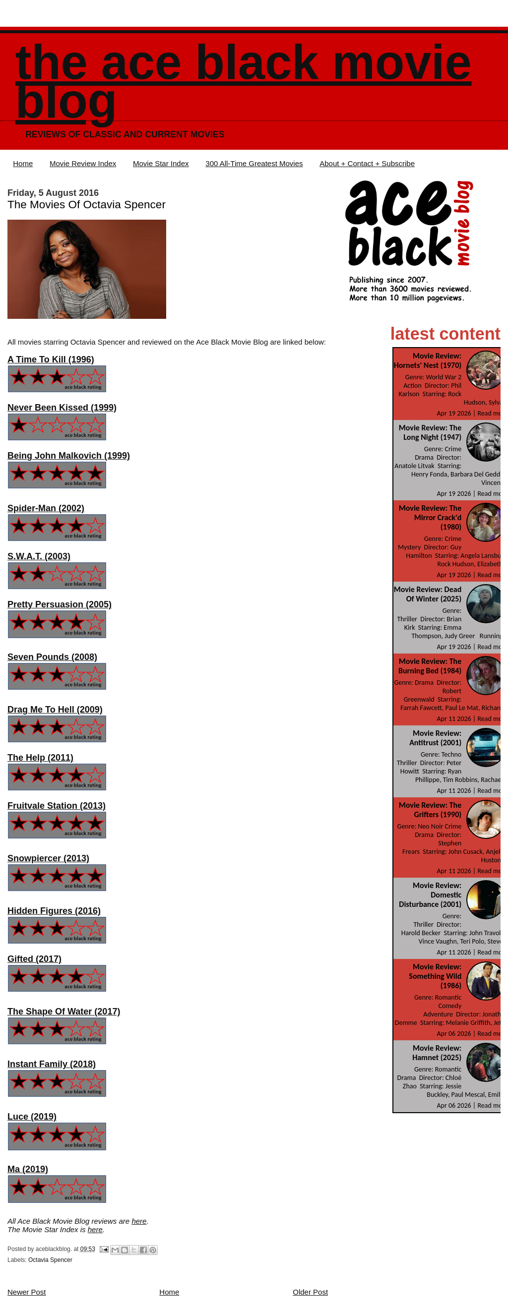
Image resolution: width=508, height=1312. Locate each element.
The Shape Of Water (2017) (63, 1011)
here (138, 1221)
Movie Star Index (161, 163)
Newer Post (26, 1292)
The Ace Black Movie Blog (243, 81)
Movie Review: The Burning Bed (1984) (429, 665)
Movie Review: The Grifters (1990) (430, 809)
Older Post (310, 1292)
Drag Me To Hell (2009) (55, 710)
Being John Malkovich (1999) (68, 456)
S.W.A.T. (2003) (38, 556)
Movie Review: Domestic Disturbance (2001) (430, 895)
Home (23, 163)
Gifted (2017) (34, 959)
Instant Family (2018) (51, 1064)
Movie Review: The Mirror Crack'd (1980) (430, 517)
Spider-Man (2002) (45, 508)
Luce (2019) (32, 1117)
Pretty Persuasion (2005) (59, 604)
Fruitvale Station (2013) (56, 806)
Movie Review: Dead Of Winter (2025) (428, 594)
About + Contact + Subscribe (367, 163)
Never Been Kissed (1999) (62, 408)
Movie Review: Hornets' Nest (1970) (428, 360)
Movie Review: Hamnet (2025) (436, 1052)
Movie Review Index (83, 163)
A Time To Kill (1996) (50, 359)
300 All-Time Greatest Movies (254, 163)
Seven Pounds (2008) (52, 657)
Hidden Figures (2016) (54, 911)
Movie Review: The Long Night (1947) (430, 432)
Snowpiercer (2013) (48, 858)
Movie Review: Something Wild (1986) (435, 976)
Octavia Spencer (50, 1259)
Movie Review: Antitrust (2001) (435, 737)
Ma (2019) (27, 1169)
